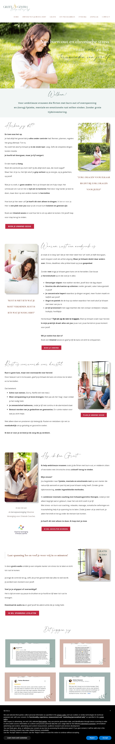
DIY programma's (67, 17)
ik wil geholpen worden (56, 529)
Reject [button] (92, 738)
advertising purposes (88, 724)
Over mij (82, 17)
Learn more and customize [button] (17, 738)
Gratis (53, 17)
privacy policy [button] (61, 715)
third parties (43, 721)
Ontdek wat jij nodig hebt (34, 17)
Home (16, 17)
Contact (106, 17)
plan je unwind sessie (93, 415)
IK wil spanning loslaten (22, 613)
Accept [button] (105, 738)
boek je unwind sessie (19, 226)
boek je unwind (51, 348)
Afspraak (94, 17)
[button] (110, 710)
